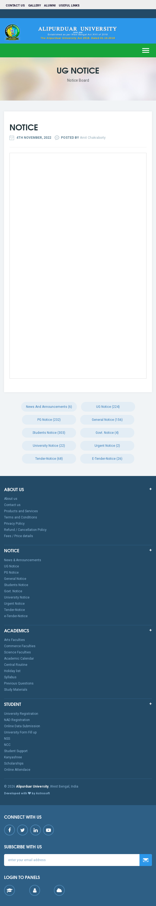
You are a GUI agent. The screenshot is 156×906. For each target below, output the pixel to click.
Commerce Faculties (19, 646)
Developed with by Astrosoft (27, 793)
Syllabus (10, 677)
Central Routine (15, 665)
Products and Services (21, 511)
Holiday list (12, 671)
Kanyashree (13, 757)
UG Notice (11, 566)
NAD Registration (17, 720)
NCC (7, 745)
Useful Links (69, 5)
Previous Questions (19, 683)
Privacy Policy (14, 523)
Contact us (15, 5)
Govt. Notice (13, 591)
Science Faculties (17, 652)
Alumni (50, 5)
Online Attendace (17, 770)
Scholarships (14, 763)
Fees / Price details (18, 536)
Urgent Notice (14, 604)
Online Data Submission (22, 726)
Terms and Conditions (20, 517)
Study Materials (15, 690)
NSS (7, 738)
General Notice (15, 579)
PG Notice (11, 572)
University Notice (17, 597)
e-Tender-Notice (16, 616)
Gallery (34, 5)
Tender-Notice (14, 610)
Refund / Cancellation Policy (25, 530)
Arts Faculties (14, 640)
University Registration (21, 714)
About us (10, 499)
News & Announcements (22, 560)
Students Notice (16, 585)
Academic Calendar (19, 658)
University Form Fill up (20, 732)
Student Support (16, 751)
